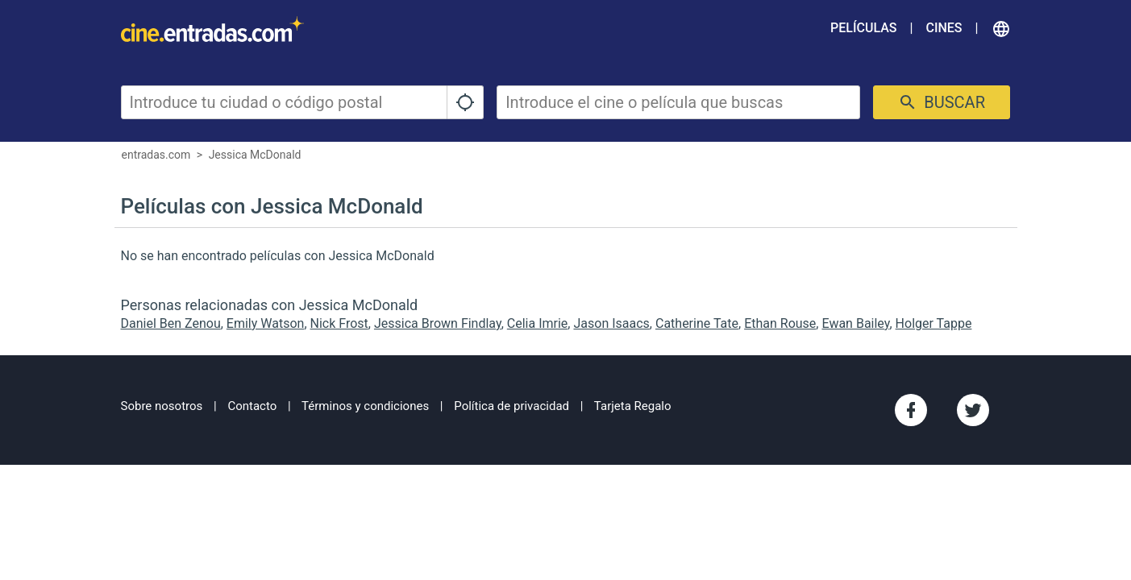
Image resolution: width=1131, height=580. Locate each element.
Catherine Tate (696, 323)
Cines (943, 27)
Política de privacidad (511, 406)
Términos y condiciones (365, 406)
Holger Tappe (934, 323)
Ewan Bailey (855, 323)
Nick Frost (339, 323)
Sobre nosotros (162, 406)
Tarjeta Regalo (633, 406)
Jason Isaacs (611, 323)
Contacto (252, 406)
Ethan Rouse (780, 323)
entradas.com (156, 154)
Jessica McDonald (255, 154)
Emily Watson (266, 323)
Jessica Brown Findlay (437, 323)
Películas (863, 27)
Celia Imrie (537, 323)
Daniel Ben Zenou (171, 323)
